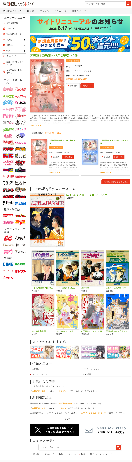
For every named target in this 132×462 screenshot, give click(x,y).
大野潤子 (78, 66)
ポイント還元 (74, 61)
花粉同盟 (85, 288)
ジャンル (44, 11)
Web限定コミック (12, 11)
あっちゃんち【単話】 (65, 331)
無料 (83, 454)
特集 (61, 454)
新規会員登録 (12, 23)
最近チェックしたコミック (101, 454)
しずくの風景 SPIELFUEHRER (43, 288)
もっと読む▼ (36, 125)
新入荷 (30, 11)
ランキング (60, 11)
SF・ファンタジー (39, 374)
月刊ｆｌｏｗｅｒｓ (83, 71)
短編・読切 (87, 374)
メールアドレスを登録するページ (91, 413)
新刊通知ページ (65, 403)
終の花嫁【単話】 (39, 331)
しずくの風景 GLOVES (65, 288)
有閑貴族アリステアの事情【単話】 (92, 331)
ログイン (62, 391)
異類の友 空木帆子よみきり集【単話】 (117, 331)
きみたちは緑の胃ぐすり (116, 288)
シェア (67, 419)
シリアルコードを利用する (14, 71)
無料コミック (79, 11)
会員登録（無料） (39, 391)
